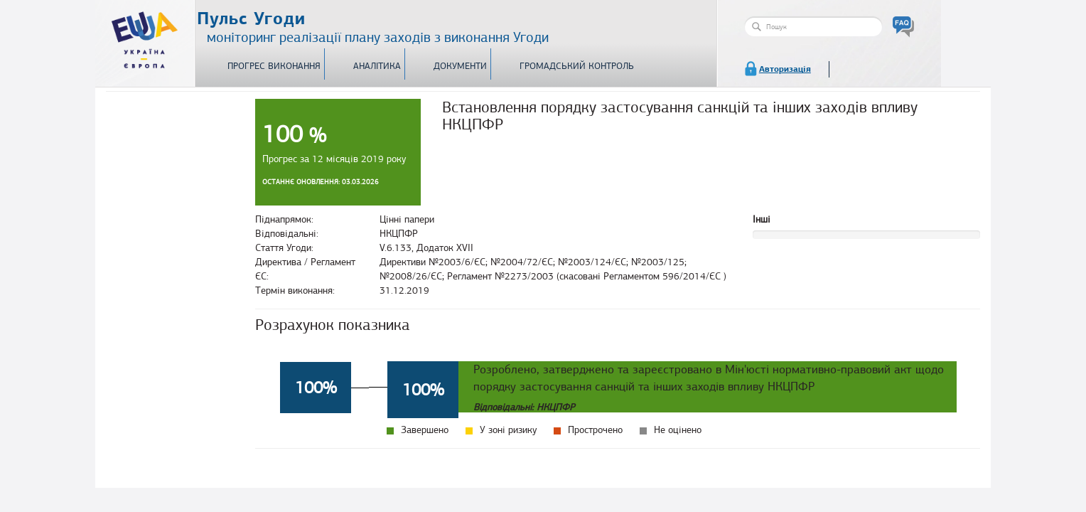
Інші (761, 219)
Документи (460, 66)
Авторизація (785, 69)
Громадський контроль (577, 66)
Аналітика (377, 66)
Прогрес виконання (274, 66)
